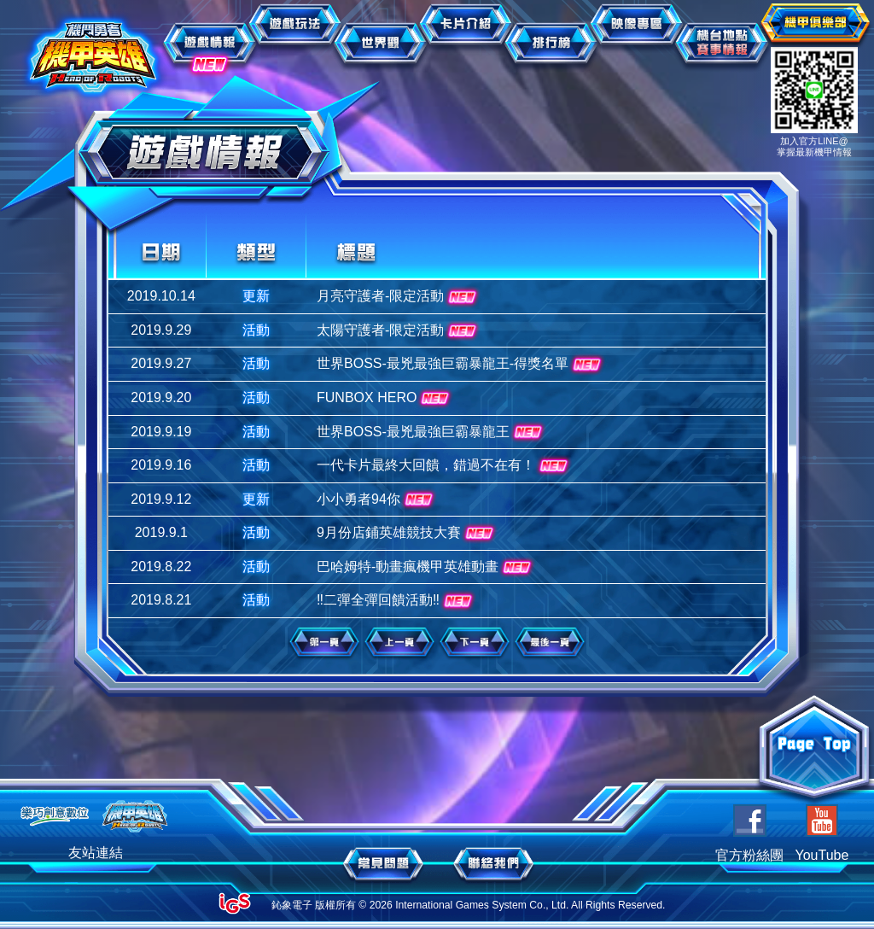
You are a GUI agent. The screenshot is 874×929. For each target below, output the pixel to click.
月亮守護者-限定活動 (399, 297)
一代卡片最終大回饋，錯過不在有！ (444, 466)
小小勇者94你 (377, 499)
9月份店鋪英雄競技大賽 (407, 534)
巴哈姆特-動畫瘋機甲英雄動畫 (426, 568)
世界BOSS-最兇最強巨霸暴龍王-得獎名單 (461, 365)
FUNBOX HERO (385, 399)
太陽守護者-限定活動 (399, 331)
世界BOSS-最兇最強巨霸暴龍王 (431, 432)
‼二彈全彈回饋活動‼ (396, 601)
